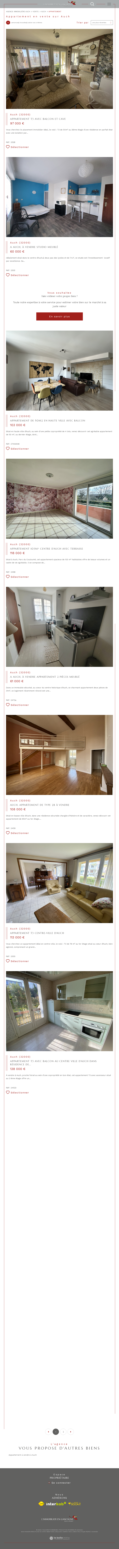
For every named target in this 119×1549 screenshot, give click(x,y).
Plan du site (40, 1531)
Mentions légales (54, 1531)
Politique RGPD (84, 1531)
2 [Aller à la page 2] (63, 1432)
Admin (65, 1531)
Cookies (94, 1531)
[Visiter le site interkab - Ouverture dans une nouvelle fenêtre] (56, 1503)
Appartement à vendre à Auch (23, 1455)
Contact (115, 428)
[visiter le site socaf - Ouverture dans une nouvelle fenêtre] (74, 1503)
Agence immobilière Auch (18, 11)
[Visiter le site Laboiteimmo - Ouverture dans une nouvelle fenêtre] (59, 1541)
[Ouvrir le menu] (109, 4)
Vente (36, 11)
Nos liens (72, 1531)
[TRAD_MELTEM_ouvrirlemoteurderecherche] (92, 4)
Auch (43, 11)
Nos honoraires (27, 1531)
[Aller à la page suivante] (71, 1432)
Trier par (83, 22)
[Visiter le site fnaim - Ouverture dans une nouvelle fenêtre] (41, 1503)
